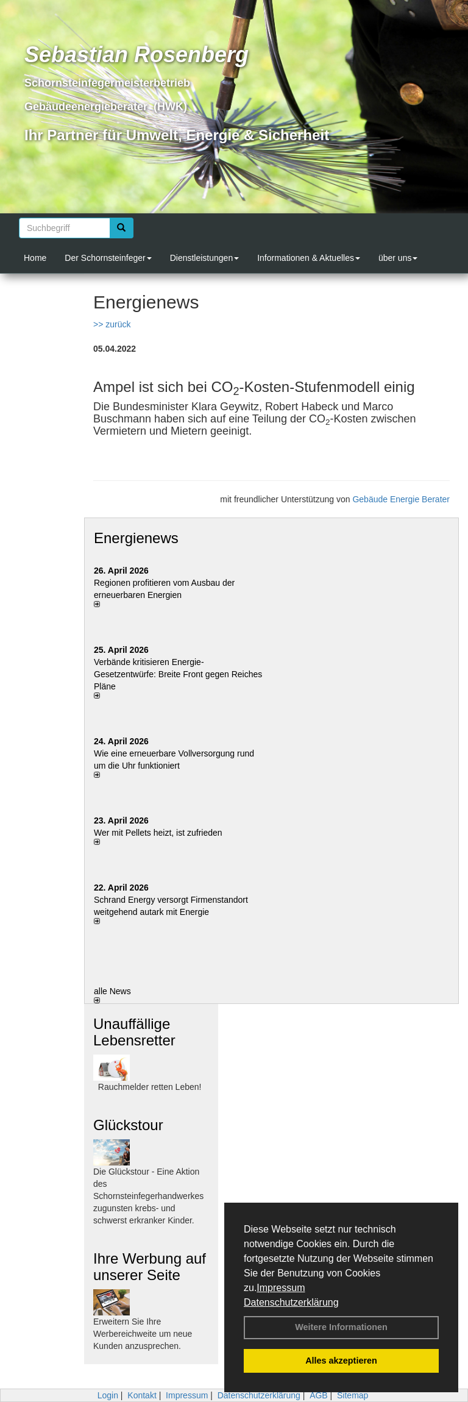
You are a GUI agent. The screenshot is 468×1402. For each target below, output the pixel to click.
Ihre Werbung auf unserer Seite (149, 1266)
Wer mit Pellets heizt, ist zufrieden (158, 833)
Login (108, 1395)
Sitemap (352, 1395)
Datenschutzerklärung (291, 1302)
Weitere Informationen (341, 1327)
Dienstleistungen (204, 258)
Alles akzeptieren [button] (341, 1360)
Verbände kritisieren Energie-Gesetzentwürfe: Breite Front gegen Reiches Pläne (178, 674)
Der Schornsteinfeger (108, 258)
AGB (319, 1395)
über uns (397, 258)
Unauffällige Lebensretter (134, 1032)
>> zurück (111, 324)
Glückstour (128, 1125)
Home (35, 258)
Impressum (281, 1288)
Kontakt (141, 1395)
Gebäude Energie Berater (401, 499)
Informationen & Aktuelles (308, 258)
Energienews (136, 538)
